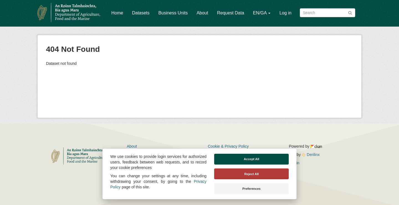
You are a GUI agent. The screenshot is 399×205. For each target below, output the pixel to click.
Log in (285, 13)
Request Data (230, 13)
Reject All (251, 174)
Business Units (173, 13)
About (202, 13)
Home (117, 13)
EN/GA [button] (261, 13)
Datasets (140, 13)
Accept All (251, 159)
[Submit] (350, 12)
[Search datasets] (327, 12)
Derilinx (311, 154)
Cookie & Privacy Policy (228, 146)
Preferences (251, 188)
